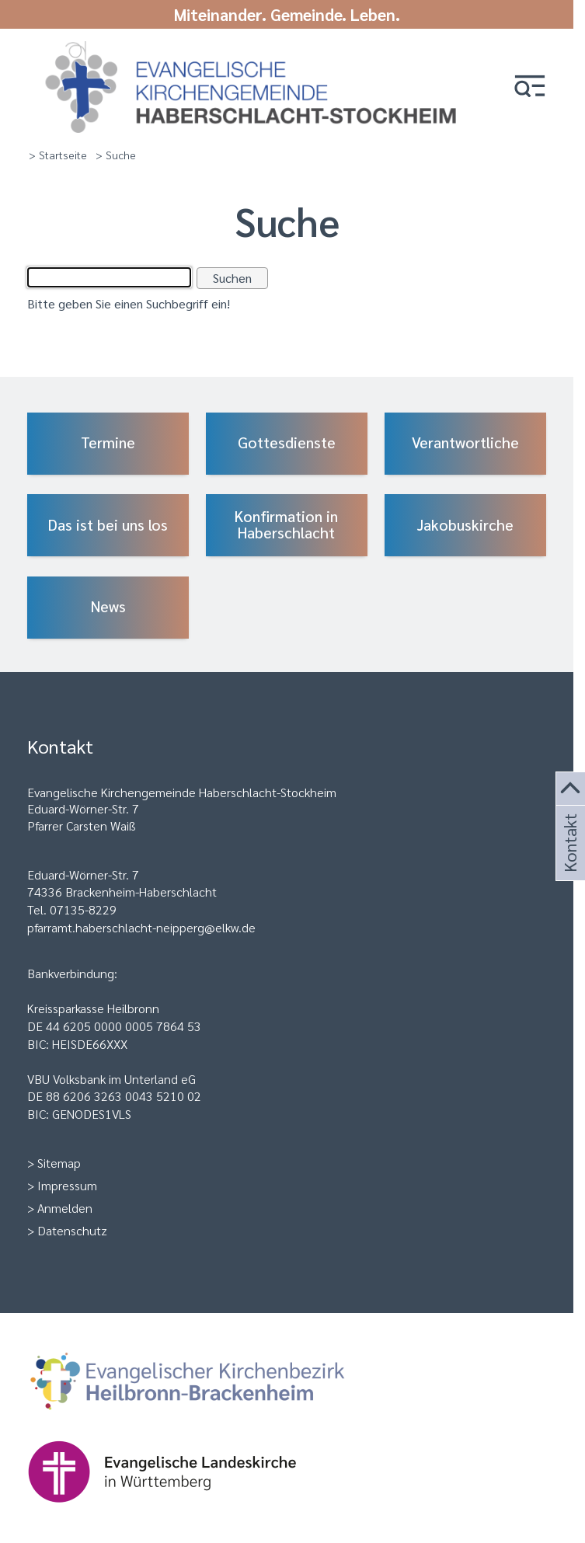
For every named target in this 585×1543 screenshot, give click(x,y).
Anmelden (64, 1208)
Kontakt (569, 862)
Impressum (67, 1185)
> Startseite (58, 155)
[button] (530, 87)
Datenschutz (72, 1230)
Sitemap (59, 1163)
